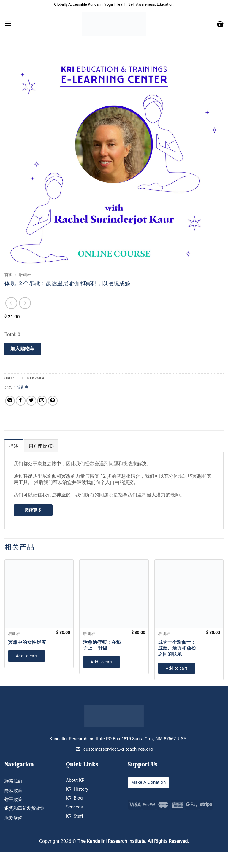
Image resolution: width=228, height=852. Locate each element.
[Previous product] (25, 303)
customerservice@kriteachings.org (114, 749)
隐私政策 (13, 790)
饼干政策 (13, 799)
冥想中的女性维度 (27, 642)
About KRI (76, 780)
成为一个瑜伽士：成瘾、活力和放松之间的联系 (177, 648)
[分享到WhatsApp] (10, 401)
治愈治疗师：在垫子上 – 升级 (102, 645)
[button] (8, 23)
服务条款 (13, 817)
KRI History (77, 789)
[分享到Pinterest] (53, 401)
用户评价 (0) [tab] (41, 446)
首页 (8, 274)
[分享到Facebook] (21, 401)
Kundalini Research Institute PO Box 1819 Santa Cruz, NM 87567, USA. (119, 738)
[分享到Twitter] (31, 401)
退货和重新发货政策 (24, 808)
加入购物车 (22, 348)
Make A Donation (148, 782)
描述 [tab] (13, 446)
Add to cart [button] (27, 656)
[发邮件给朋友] (42, 401)
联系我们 (13, 781)
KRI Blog (74, 798)
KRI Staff (74, 816)
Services (74, 807)
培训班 (25, 274)
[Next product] (11, 303)
